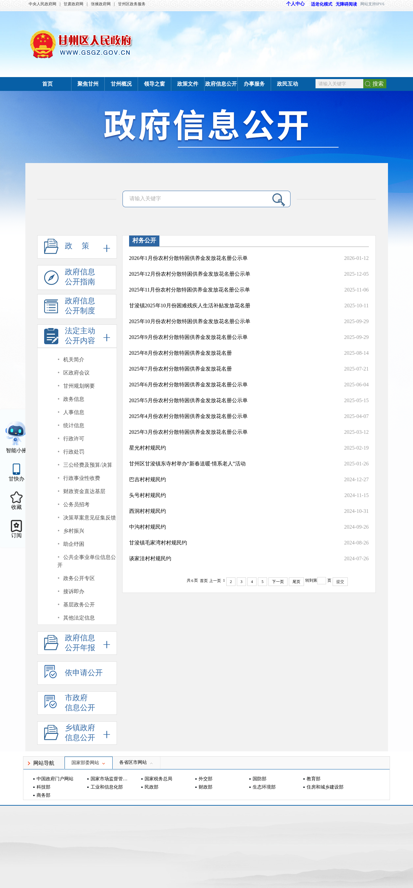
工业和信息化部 (107, 787)
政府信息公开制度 (69, 308)
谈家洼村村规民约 (150, 558)
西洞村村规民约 (147, 511)
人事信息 (73, 412)
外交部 (205, 778)
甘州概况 (121, 84)
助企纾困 (73, 544)
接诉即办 (73, 591)
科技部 (43, 787)
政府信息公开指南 (69, 279)
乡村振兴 (73, 531)
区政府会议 (76, 372)
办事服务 (254, 84)
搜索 (378, 84)
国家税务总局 (158, 778)
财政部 (205, 787)
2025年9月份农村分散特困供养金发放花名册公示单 (188, 337)
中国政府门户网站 (55, 778)
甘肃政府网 (73, 4)
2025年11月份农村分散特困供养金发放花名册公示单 (189, 289)
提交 (340, 581)
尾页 (296, 581)
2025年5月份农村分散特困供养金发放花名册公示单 (188, 400)
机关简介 (73, 359)
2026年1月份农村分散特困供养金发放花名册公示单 (188, 258)
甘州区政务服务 (132, 4)
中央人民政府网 (42, 4)
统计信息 (73, 425)
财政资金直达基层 (84, 491)
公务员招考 (76, 504)
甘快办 (16, 479)
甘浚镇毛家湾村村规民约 (158, 542)
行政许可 (73, 438)
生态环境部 (264, 787)
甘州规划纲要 (79, 386)
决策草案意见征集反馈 (89, 517)
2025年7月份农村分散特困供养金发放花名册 (180, 369)
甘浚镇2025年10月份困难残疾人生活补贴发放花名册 (189, 305)
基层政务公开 (79, 604)
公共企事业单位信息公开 (86, 561)
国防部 (259, 778)
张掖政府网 (101, 4)
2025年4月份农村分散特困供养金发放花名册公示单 (188, 416)
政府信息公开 (221, 84)
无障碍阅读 (346, 4)
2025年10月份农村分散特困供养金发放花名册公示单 (189, 321)
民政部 (151, 787)
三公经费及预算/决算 (87, 465)
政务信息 (73, 399)
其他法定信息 (79, 618)
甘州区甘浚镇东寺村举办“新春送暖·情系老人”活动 (187, 463)
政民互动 (287, 84)
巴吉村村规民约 (147, 479)
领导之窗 (154, 84)
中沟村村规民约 (147, 527)
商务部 (43, 795)
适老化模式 (318, 4)
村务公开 (144, 240)
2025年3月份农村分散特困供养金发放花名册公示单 (188, 432)
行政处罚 (73, 452)
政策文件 (187, 84)
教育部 (313, 778)
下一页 (278, 581)
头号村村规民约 (147, 495)
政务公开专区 (79, 578)
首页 (47, 84)
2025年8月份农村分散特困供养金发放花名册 (180, 353)
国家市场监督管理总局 (110, 778)
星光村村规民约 (147, 448)
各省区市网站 (136, 762)
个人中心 (295, 3)
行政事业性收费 (81, 478)
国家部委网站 (88, 763)
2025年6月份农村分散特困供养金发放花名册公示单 (188, 384)
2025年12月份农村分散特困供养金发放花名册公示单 (189, 274)
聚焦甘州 (87, 84)
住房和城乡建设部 (325, 787)
